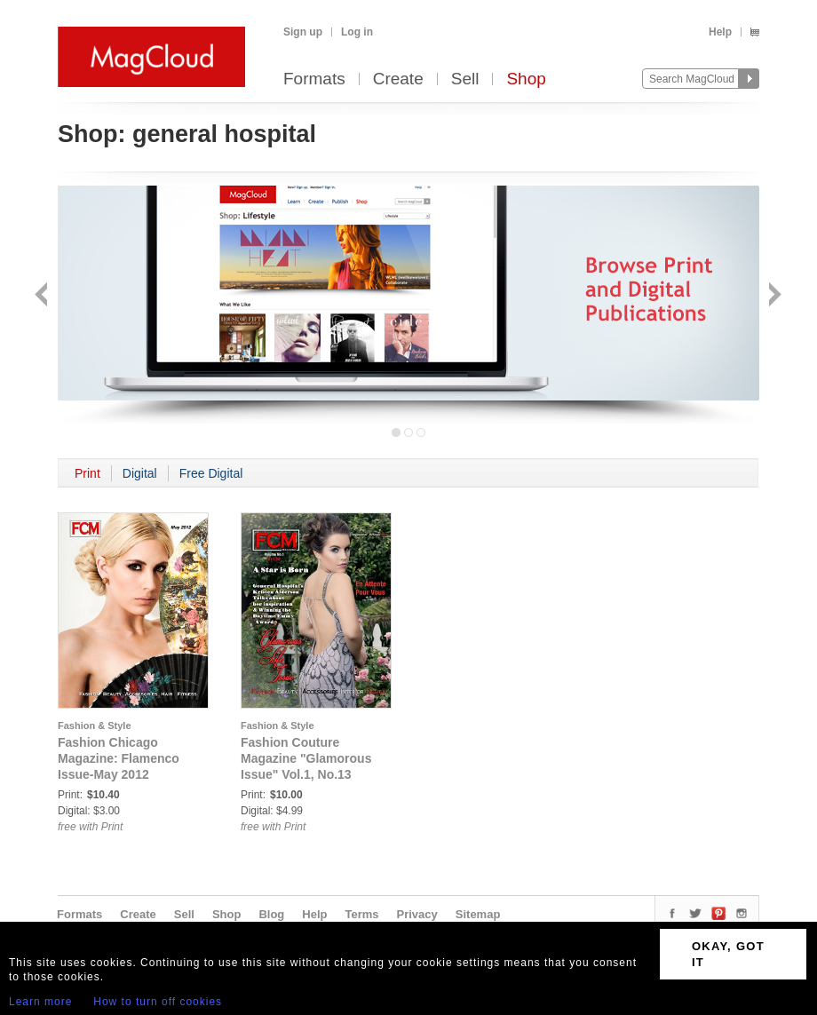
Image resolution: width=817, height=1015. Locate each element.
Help (720, 32)
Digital (140, 473)
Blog (271, 914)
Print (87, 473)
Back (43, 296)
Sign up (302, 32)
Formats (314, 79)
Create (398, 79)
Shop (525, 79)
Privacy (417, 914)
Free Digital (211, 473)
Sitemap (478, 914)
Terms (361, 914)
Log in (357, 32)
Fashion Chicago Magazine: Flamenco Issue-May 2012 (118, 758)
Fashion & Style (94, 725)
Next (773, 296)
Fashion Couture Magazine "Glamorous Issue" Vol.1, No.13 (306, 758)
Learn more (40, 1001)
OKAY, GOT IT (728, 954)
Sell (465, 79)
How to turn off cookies (157, 1001)
